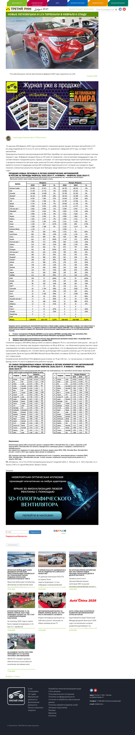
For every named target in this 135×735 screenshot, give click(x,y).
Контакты (52, 715)
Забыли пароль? (88, 9)
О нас (30, 689)
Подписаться (35, 532)
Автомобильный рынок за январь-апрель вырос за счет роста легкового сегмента (51, 613)
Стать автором (54, 691)
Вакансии (52, 713)
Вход (70, 9)
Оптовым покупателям (58, 707)
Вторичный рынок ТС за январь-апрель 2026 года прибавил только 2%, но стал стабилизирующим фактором (20, 614)
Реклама (52, 710)
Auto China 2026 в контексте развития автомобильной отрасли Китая (81, 613)
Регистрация (77, 9)
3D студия (32, 694)
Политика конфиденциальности (62, 697)
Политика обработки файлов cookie (63, 705)
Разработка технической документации (65, 689)
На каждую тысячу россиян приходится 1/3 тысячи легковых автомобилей (20, 654)
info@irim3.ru (96, 704)
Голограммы (33, 691)
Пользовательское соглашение (61, 694)
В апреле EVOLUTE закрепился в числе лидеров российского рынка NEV (52, 572)
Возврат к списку (13, 676)
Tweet (63, 533)
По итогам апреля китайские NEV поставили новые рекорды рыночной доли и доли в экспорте (82, 572)
